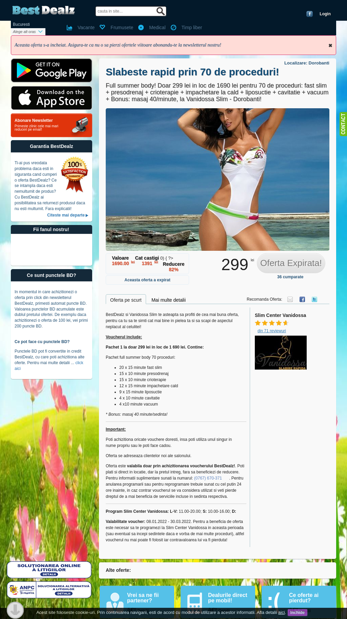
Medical (157, 27)
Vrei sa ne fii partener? (143, 597)
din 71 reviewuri (272, 331)
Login (325, 14)
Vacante (86, 27)
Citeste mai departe (66, 215)
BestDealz (43, 10)
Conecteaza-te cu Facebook (309, 14)
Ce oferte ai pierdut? (304, 597)
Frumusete (121, 27)
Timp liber (192, 27)
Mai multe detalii (168, 300)
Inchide (330, 45)
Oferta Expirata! (291, 263)
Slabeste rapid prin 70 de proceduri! (192, 71)
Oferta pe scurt (126, 300)
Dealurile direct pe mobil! (227, 597)
